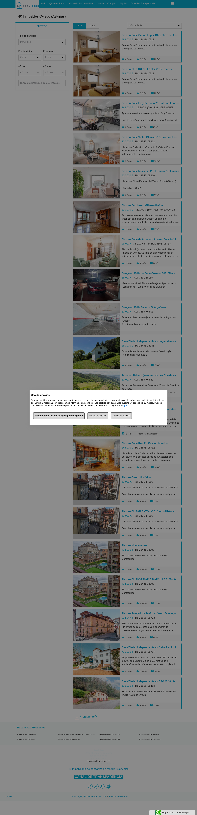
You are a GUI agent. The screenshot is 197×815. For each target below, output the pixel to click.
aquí (124, 405)
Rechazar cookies (97, 415)
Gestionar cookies (121, 415)
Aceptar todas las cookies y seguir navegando (59, 415)
